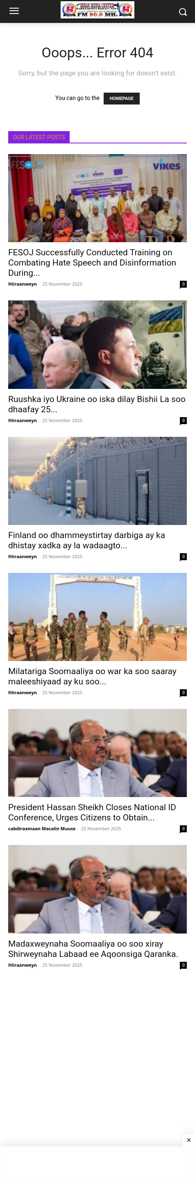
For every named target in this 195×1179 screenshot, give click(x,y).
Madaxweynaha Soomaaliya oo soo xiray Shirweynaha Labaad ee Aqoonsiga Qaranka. (93, 949)
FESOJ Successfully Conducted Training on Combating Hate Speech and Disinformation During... (92, 263)
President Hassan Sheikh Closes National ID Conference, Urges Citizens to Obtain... (92, 812)
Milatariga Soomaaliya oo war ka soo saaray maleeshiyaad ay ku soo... (92, 676)
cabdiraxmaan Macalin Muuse (42, 828)
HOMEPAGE (122, 98)
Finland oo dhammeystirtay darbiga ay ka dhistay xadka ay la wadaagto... (86, 540)
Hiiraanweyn (22, 284)
